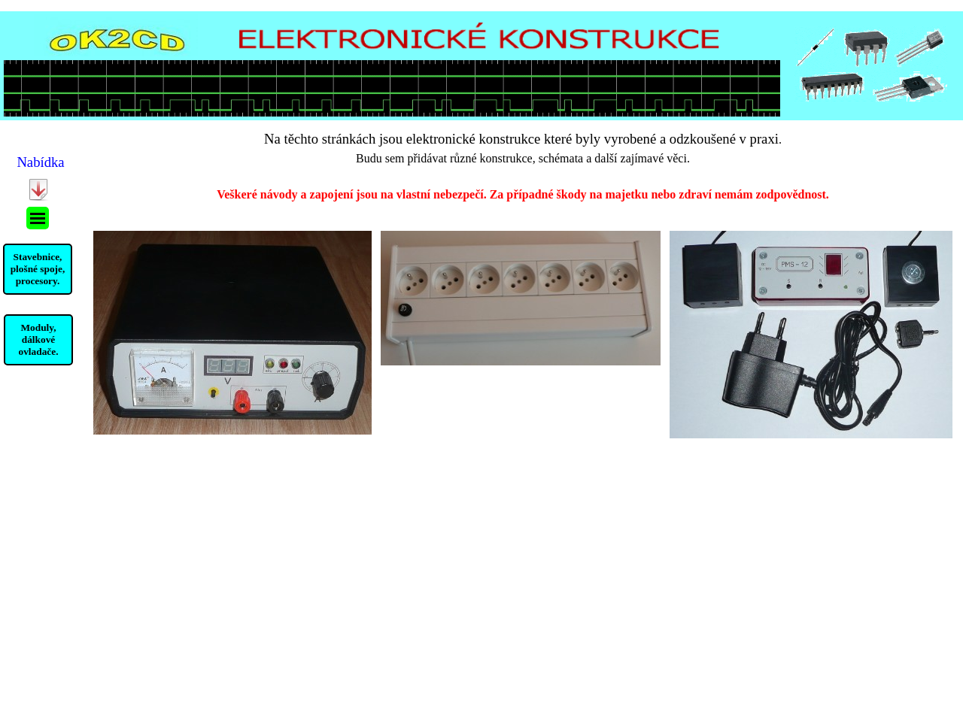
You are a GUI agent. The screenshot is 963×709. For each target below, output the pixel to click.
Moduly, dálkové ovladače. (39, 339)
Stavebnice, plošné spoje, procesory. (38, 268)
